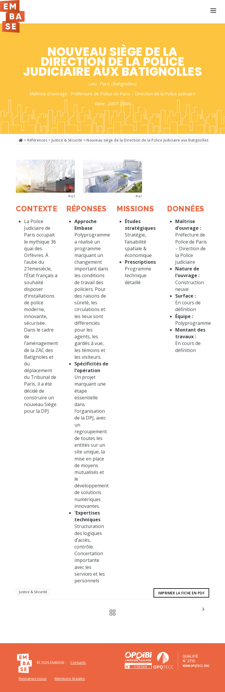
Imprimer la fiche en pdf (181, 593)
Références (37, 140)
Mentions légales (69, 678)
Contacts (78, 662)
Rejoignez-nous (33, 678)
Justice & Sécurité (67, 140)
